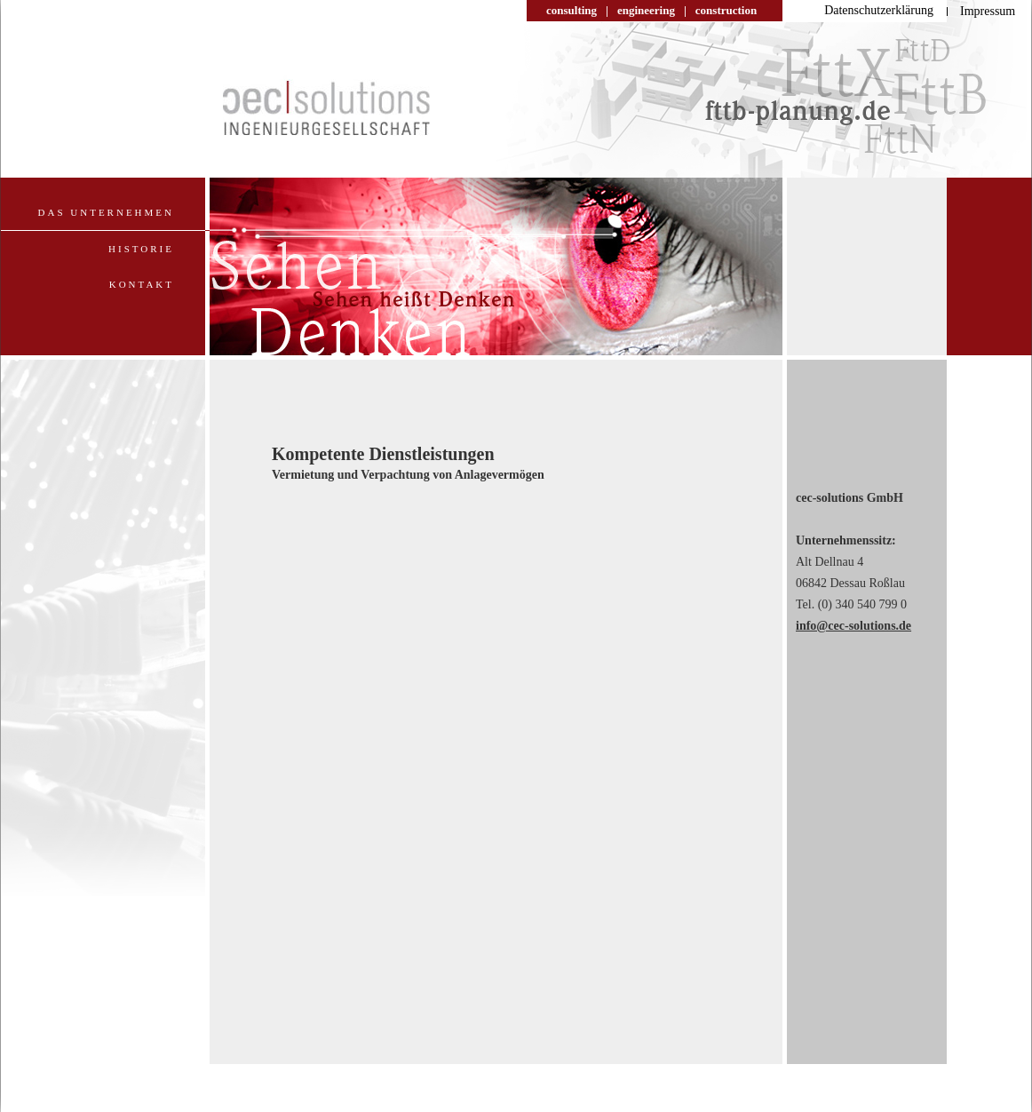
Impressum (987, 11)
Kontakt (141, 284)
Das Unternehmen (106, 212)
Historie (141, 248)
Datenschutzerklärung (878, 10)
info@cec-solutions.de (853, 625)
